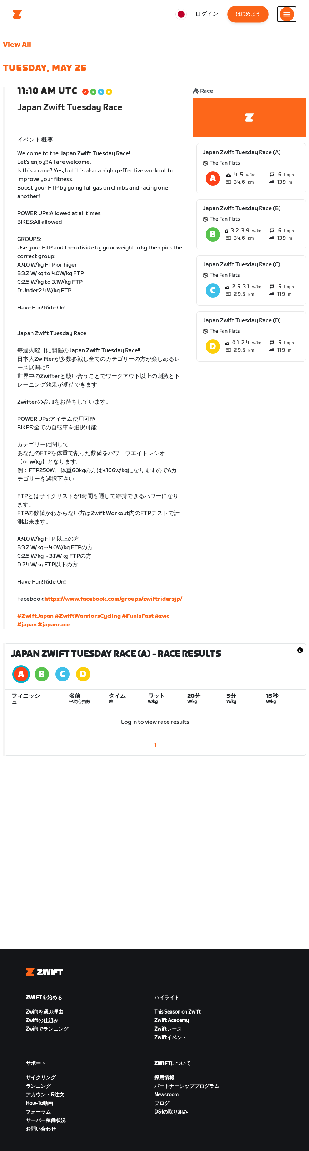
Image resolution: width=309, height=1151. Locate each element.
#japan (27, 624)
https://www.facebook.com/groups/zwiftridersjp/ (113, 599)
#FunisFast (138, 616)
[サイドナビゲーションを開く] (287, 14)
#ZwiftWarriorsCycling (88, 616)
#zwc (162, 616)
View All (17, 44)
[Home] (17, 14)
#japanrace (54, 624)
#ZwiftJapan (35, 616)
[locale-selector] (181, 14)
